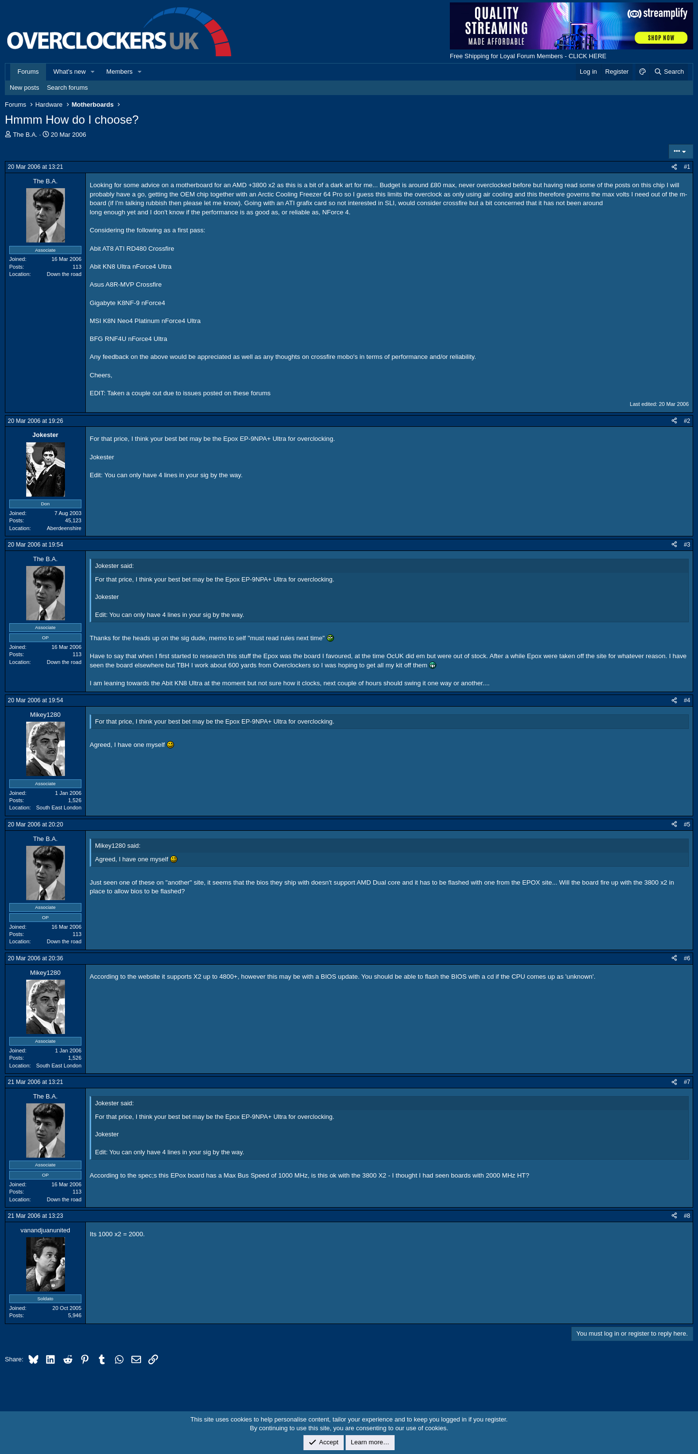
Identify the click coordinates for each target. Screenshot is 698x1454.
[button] (93, 72)
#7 (687, 1082)
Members (119, 71)
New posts (24, 87)
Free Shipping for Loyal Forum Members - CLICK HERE (528, 56)
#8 (687, 1215)
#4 (687, 700)
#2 (687, 421)
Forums (28, 71)
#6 (687, 958)
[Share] (674, 167)
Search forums (67, 87)
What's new (69, 71)
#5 (687, 824)
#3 (687, 544)
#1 (687, 166)
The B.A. (25, 134)
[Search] (669, 72)
